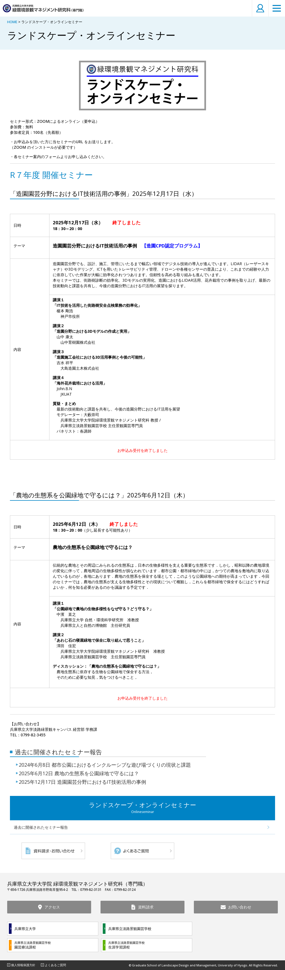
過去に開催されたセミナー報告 (58, 752)
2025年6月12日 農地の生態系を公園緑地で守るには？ (79, 773)
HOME (12, 21)
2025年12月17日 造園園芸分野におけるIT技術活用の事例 (82, 782)
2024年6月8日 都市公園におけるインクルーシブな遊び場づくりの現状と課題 (105, 765)
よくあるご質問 (55, 965)
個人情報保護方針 (23, 965)
